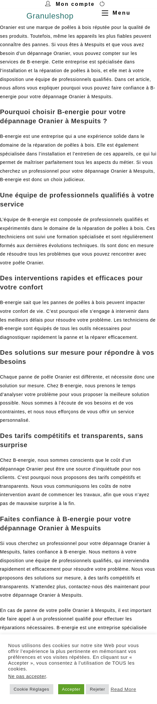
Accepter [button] (71, 689)
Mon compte (75, 4)
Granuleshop (49, 15)
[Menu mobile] (114, 13)
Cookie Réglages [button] (31, 689)
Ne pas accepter (27, 676)
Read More (123, 689)
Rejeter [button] (97, 689)
